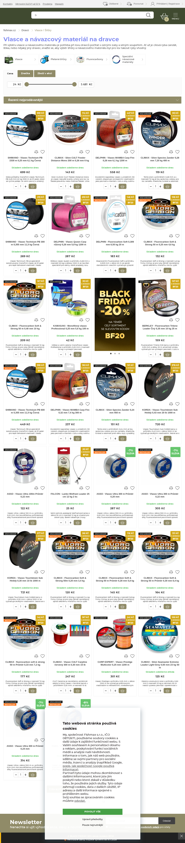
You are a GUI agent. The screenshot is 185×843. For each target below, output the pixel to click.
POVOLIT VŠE (92, 811)
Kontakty (8, 4)
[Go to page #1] (111, 353)
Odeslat (167, 821)
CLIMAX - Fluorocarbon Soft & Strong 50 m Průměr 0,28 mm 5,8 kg (115, 579)
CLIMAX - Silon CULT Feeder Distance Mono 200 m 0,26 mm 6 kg (70, 159)
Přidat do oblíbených (42, 151)
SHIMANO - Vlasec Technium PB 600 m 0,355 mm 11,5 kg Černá (25, 411)
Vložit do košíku (32, 186)
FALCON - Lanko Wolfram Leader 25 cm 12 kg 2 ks (70, 495)
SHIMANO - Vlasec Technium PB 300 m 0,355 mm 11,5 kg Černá (25, 243)
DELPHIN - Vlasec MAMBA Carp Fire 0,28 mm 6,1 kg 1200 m (115, 159)
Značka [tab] (25, 73)
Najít (148, 16)
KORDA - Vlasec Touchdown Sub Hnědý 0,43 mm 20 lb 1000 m (160, 411)
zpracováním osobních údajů (141, 827)
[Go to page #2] (115, 353)
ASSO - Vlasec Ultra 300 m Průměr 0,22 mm (159, 495)
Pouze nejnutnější (92, 825)
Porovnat (136, 4)
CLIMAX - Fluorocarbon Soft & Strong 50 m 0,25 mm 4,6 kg (160, 243)
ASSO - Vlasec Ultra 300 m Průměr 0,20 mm (115, 495)
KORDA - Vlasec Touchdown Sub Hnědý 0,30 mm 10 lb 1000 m (25, 579)
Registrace (174, 4)
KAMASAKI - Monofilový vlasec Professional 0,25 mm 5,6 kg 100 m (70, 327)
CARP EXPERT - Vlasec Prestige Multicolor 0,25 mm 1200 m (115, 663)
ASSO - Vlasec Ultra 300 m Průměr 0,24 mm (25, 747)
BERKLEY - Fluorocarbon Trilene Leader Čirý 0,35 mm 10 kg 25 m (160, 327)
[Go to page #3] (119, 353)
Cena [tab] (10, 74)
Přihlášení (162, 4)
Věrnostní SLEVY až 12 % (27, 4)
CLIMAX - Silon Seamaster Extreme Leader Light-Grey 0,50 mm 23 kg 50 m (160, 665)
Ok (181, 836)
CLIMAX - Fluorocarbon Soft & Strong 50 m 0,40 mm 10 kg (25, 327)
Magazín (59, 4)
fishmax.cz (15, 16)
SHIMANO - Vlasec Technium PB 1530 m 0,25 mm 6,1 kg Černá (25, 159)
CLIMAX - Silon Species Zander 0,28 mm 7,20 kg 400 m (160, 159)
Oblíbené (113, 4)
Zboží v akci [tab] (45, 73)
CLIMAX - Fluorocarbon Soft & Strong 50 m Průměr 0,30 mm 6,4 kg (160, 579)
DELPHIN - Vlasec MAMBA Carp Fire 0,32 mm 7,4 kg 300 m (70, 411)
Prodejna (47, 4)
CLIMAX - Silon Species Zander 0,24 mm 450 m (115, 411)
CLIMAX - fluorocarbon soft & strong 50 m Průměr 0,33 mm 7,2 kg (25, 663)
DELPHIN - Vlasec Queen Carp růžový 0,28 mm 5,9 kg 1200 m (70, 243)
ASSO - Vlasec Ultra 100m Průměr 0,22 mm (25, 495)
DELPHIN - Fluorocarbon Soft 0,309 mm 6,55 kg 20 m (115, 243)
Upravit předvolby (92, 819)
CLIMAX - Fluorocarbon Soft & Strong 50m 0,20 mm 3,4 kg (70, 579)
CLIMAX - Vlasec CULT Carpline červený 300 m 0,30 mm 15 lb (70, 663)
